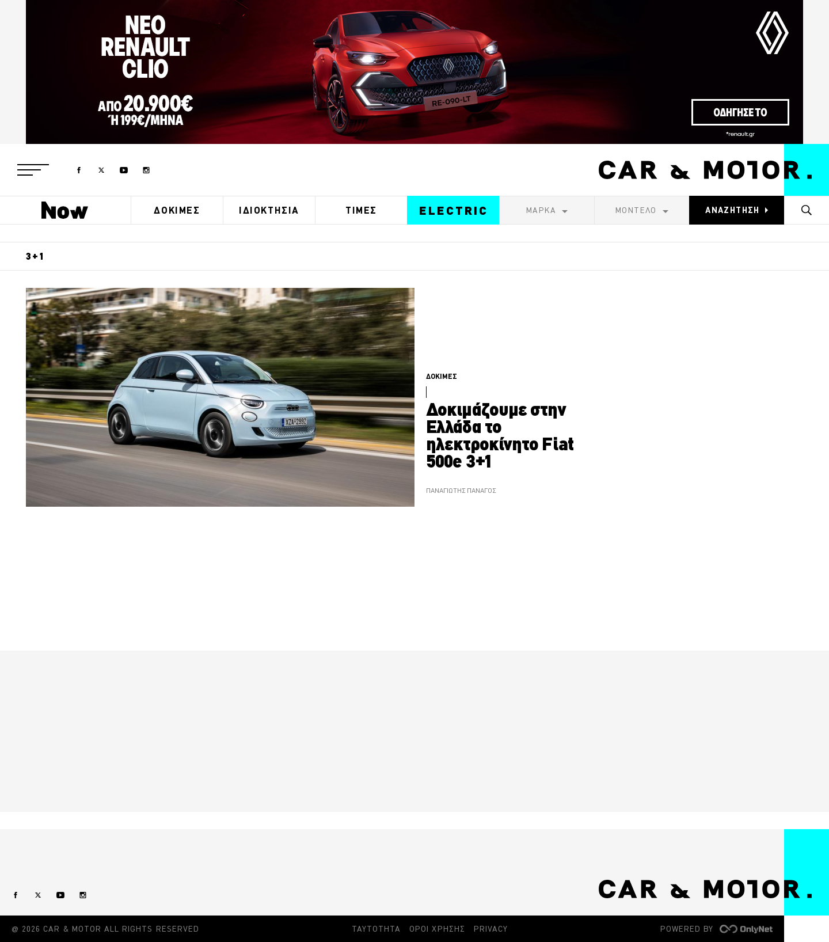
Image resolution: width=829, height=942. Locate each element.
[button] (33, 170)
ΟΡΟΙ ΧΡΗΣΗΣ (437, 928)
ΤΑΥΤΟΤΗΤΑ (376, 928)
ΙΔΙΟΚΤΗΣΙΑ (269, 210)
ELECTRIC (453, 210)
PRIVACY (491, 928)
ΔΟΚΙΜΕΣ (177, 210)
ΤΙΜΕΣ (361, 210)
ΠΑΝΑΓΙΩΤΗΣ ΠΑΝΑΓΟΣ (461, 491)
